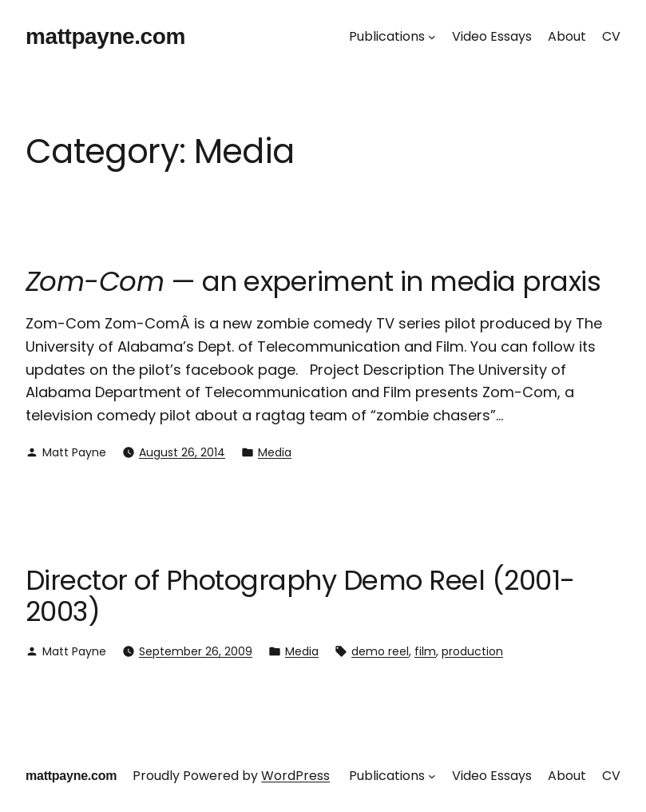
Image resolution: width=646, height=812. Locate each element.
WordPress (295, 775)
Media (274, 452)
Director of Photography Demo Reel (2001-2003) (300, 596)
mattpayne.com (105, 36)
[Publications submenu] (432, 37)
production (472, 651)
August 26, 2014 (182, 452)
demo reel (380, 651)
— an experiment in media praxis (313, 281)
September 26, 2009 (195, 651)
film (425, 651)
